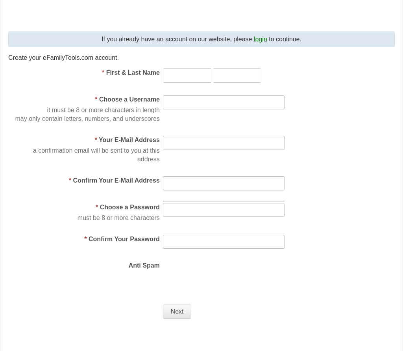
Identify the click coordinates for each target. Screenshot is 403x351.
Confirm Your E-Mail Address (114, 180)
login (260, 39)
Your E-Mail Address (127, 140)
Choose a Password (128, 207)
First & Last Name (131, 72)
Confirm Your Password (121, 239)
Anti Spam (144, 265)
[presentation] (223, 276)
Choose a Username (127, 99)
